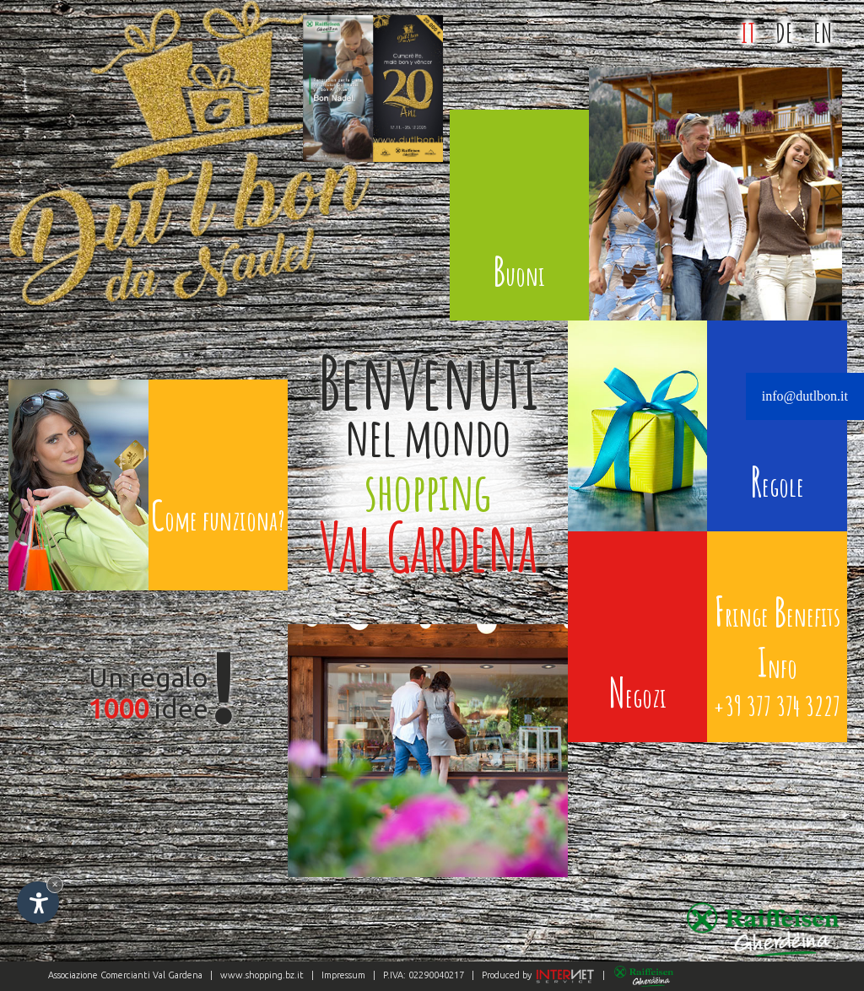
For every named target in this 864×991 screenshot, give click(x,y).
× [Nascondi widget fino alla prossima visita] (54, 884)
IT (748, 32)
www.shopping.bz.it (262, 975)
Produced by (537, 975)
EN (822, 32)
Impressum (343, 975)
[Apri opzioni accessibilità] (38, 902)
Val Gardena (177, 975)
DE (784, 32)
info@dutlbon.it (805, 396)
